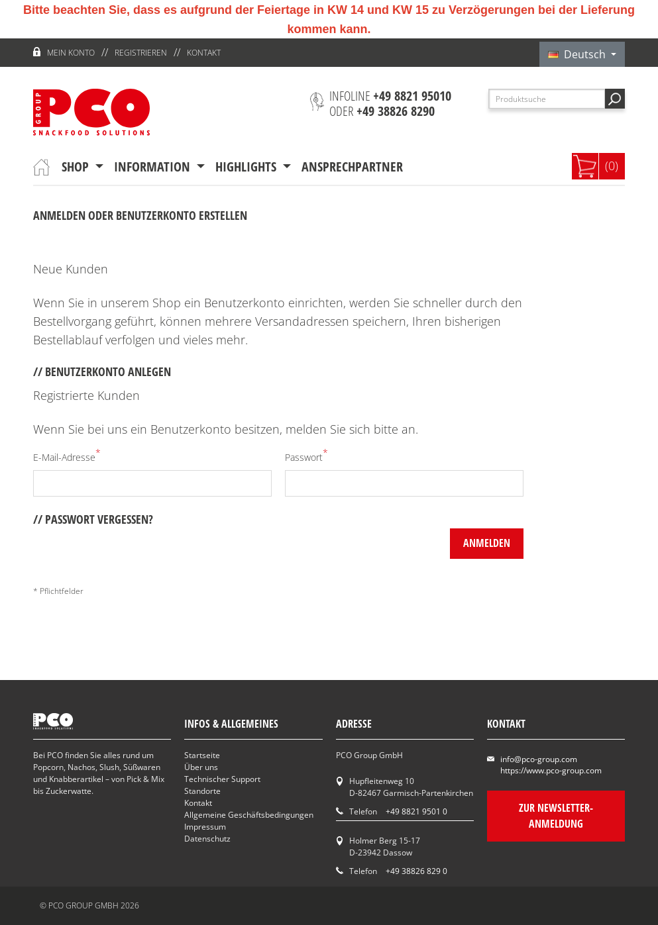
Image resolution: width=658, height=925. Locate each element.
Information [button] (153, 166)
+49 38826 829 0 (416, 871)
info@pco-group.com (538, 759)
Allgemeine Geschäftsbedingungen (248, 814)
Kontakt (204, 52)
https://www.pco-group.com (551, 770)
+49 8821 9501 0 (416, 811)
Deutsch (578, 54)
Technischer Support (222, 779)
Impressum (205, 826)
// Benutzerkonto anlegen (102, 371)
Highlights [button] (247, 166)
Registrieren (141, 52)
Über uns (201, 767)
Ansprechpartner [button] (352, 166)
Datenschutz (207, 838)
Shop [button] (77, 166)
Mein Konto (71, 52)
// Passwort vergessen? (93, 519)
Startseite (202, 755)
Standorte (202, 791)
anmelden (486, 543)
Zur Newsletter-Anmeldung (556, 816)
